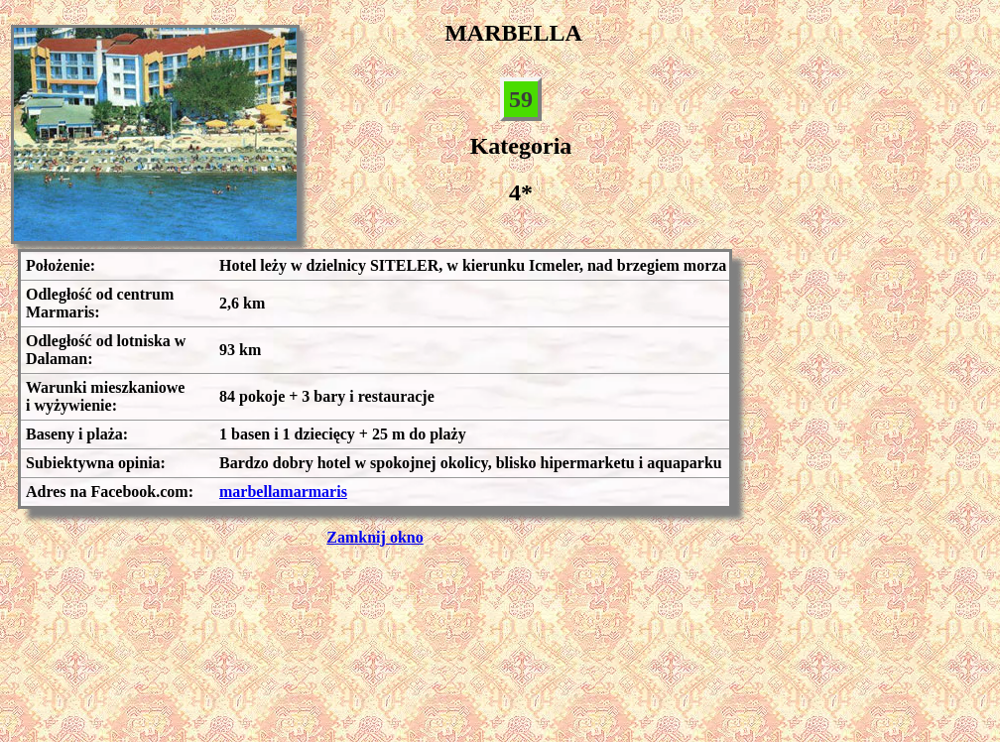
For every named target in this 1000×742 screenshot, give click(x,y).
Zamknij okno (374, 537)
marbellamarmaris (283, 491)
